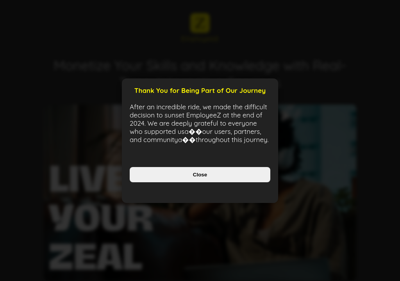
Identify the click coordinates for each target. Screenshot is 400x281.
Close (200, 175)
